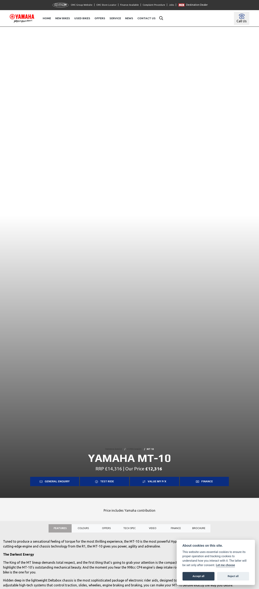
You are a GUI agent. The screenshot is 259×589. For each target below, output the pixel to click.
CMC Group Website (72, 5)
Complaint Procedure (154, 5)
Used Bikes (82, 18)
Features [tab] (60, 529)
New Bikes (62, 18)
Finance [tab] (175, 529)
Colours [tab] (83, 529)
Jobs (171, 5)
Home (47, 18)
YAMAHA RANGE (113, 448)
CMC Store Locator (106, 5)
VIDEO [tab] (152, 529)
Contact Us (146, 18)
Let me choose (225, 565)
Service (115, 18)
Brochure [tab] (198, 529)
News (129, 18)
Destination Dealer (193, 4)
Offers (99, 18)
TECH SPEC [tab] (129, 529)
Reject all (233, 576)
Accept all (198, 576)
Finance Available (129, 5)
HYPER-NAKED (134, 448)
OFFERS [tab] (106, 529)
